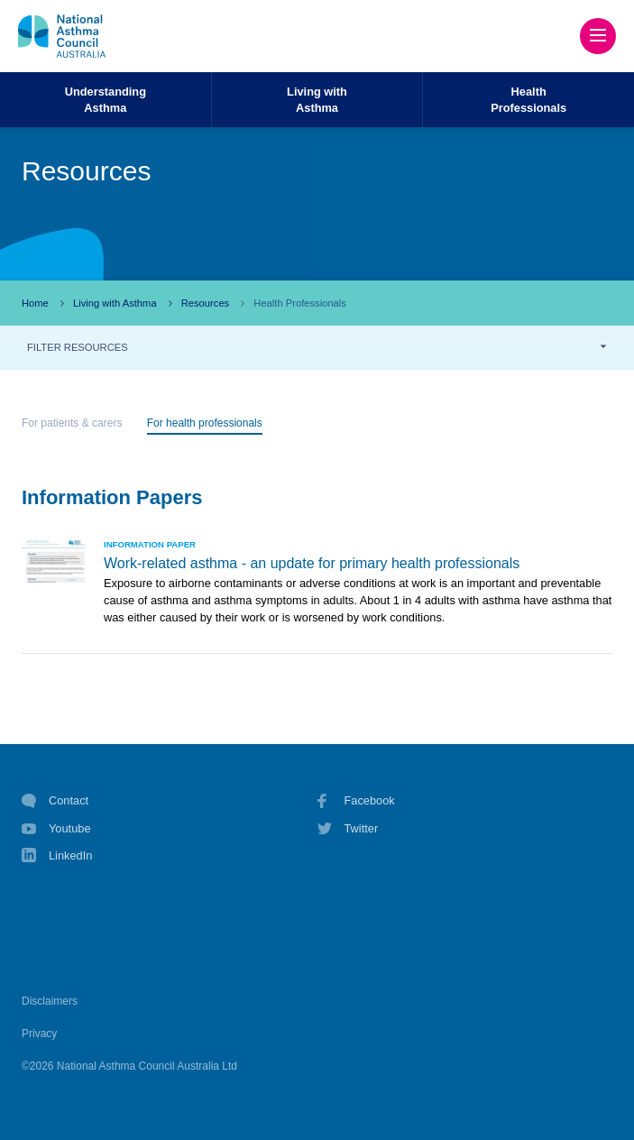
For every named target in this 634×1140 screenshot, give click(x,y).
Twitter (348, 829)
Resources (205, 303)
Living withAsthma (317, 99)
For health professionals (204, 423)
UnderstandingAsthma (105, 99)
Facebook (356, 801)
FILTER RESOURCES (77, 347)
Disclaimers (50, 1001)
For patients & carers (72, 423)
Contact (55, 801)
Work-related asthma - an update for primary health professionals (311, 563)
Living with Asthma (115, 303)
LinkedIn (57, 857)
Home (35, 303)
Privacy (39, 1033)
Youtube (56, 829)
